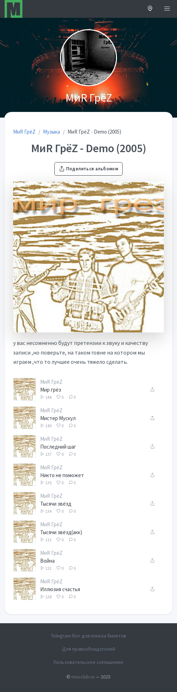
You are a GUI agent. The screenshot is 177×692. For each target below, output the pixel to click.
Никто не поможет (62, 475)
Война (47, 560)
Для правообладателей (88, 649)
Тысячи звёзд (55, 503)
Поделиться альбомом (88, 169)
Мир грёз (50, 389)
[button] (150, 9)
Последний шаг (58, 446)
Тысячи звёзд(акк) (61, 532)
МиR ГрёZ (51, 381)
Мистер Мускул (58, 418)
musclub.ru (83, 676)
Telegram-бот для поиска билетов (88, 635)
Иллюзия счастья (60, 589)
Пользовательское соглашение (88, 662)
